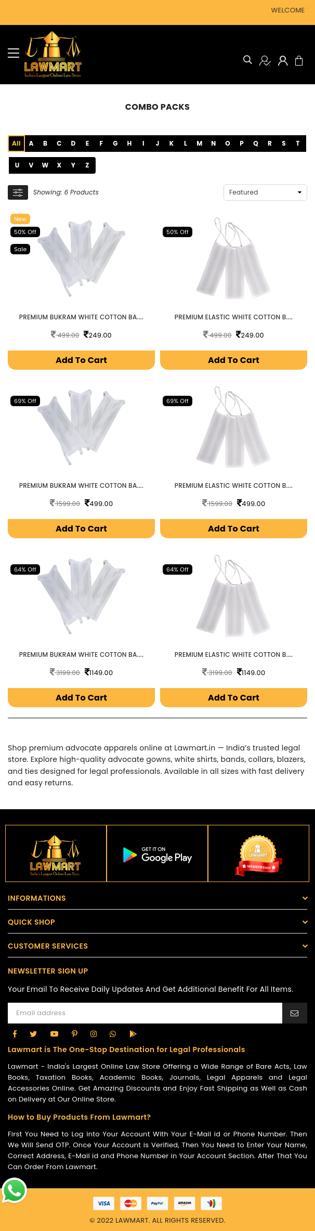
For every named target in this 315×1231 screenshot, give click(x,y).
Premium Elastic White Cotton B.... (234, 316)
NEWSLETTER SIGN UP (48, 968)
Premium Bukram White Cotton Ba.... (81, 316)
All (16, 143)
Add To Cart (81, 359)
